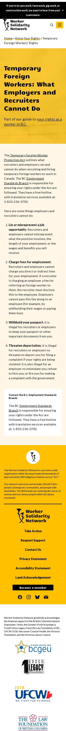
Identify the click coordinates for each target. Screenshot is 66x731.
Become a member (33, 587)
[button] (59, 25)
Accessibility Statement (33, 568)
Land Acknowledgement (33, 577)
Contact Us (33, 549)
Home (8, 38)
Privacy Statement (33, 559)
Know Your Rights (27, 38)
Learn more (33, 14)
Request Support (33, 540)
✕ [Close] (63, 10)
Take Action (33, 531)
